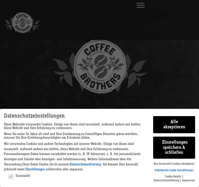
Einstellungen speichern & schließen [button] (175, 147)
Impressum (188, 180)
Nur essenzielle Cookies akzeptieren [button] (174, 164)
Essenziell (19, 176)
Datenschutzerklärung (85, 164)
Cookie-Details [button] (173, 176)
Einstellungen (35, 169)
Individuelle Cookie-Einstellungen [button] (174, 170)
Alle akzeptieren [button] (174, 124)
